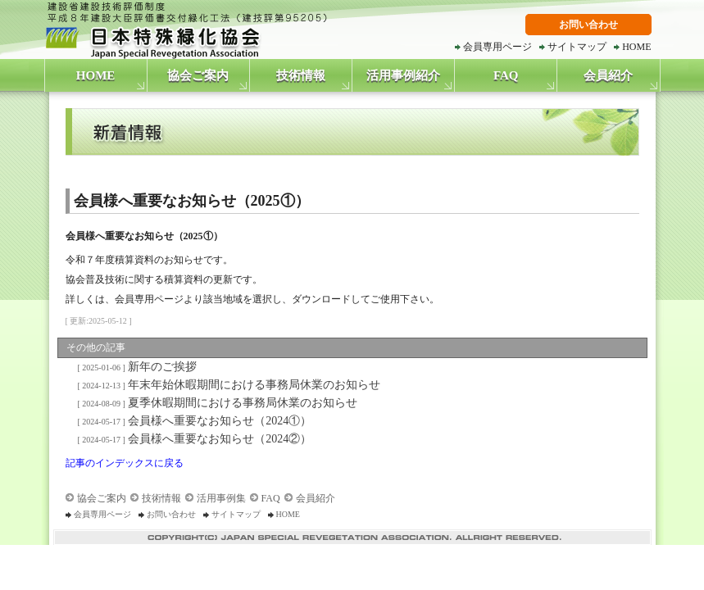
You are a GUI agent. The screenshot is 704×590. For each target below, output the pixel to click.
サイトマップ (576, 46)
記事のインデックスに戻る (125, 463)
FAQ (506, 75)
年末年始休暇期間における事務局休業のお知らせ (226, 385)
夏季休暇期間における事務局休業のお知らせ (215, 403)
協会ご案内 (198, 75)
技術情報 (300, 75)
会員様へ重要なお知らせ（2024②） (192, 439)
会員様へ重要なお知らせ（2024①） (192, 421)
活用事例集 (221, 498)
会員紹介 (608, 75)
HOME (636, 46)
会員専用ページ (497, 46)
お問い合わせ (588, 24)
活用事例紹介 (403, 75)
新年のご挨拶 (135, 367)
